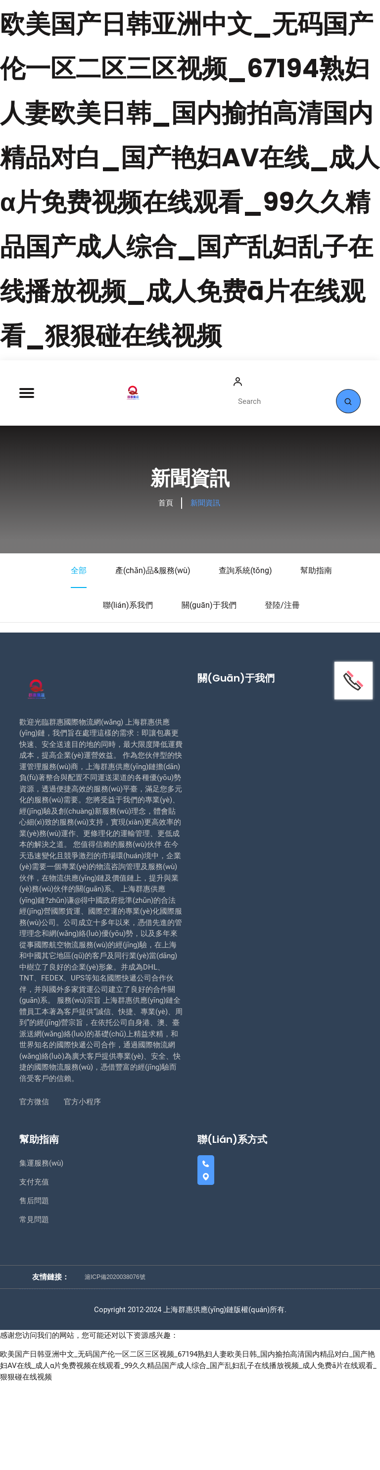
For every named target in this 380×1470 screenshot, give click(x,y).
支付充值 (34, 1271)
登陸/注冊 (282, 694)
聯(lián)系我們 (128, 694)
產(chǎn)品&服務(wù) (152, 659)
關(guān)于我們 (209, 694)
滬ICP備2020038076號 (115, 1365)
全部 (79, 666)
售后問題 (34, 1289)
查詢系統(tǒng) (245, 659)
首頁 (165, 592)
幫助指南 (316, 659)
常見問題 (34, 1308)
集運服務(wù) (41, 1252)
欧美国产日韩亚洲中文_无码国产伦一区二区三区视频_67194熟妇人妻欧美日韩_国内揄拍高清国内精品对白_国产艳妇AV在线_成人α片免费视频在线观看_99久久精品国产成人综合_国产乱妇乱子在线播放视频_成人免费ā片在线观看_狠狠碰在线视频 (188, 1453)
